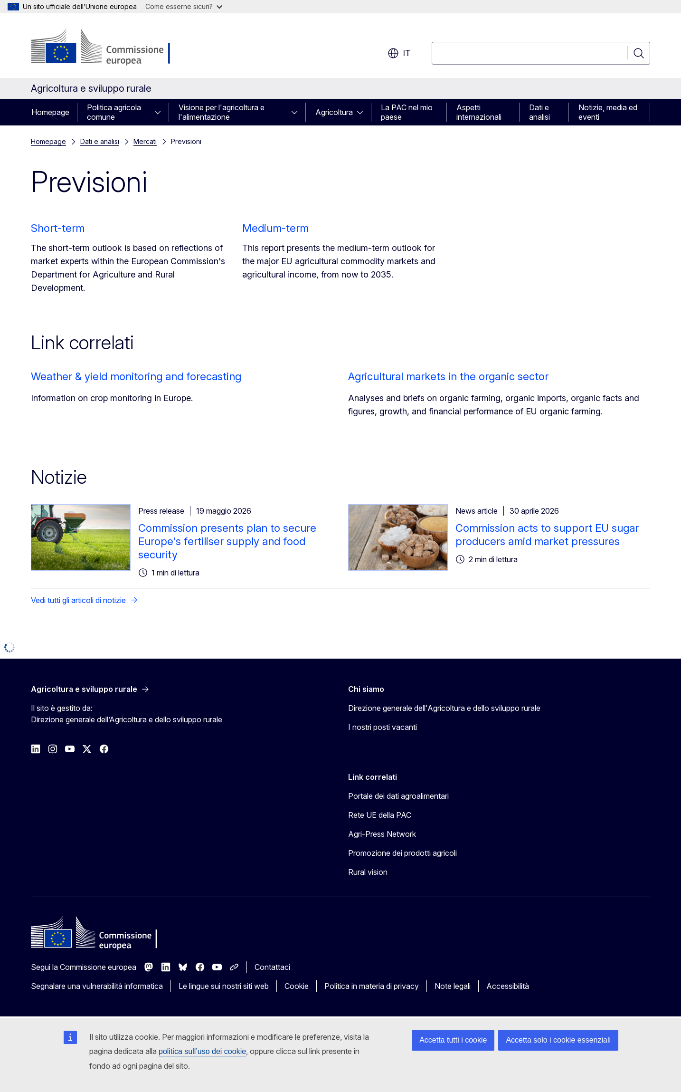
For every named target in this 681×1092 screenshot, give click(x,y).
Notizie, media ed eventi (607, 112)
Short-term (58, 228)
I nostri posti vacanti (382, 727)
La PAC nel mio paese (407, 112)
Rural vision (368, 872)
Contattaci (272, 967)
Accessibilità (507, 986)
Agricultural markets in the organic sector (448, 376)
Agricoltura (334, 112)
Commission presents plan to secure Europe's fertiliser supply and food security (227, 541)
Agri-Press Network (382, 834)
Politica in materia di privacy (371, 986)
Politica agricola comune (114, 112)
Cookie (296, 986)
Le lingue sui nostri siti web (224, 986)
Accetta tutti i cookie (453, 1040)
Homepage (50, 112)
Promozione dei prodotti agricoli (402, 853)
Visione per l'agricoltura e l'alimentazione (222, 112)
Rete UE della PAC (379, 815)
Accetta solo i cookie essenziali (558, 1040)
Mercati (145, 141)
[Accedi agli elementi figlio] (160, 112)
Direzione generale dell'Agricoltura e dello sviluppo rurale (444, 708)
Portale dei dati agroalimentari (398, 796)
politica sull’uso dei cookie (202, 1051)
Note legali (453, 986)
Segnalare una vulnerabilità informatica (97, 986)
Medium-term (275, 228)
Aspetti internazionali (478, 112)
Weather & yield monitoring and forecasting (136, 376)
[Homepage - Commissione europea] (106, 48)
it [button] (399, 53)
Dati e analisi (539, 112)
